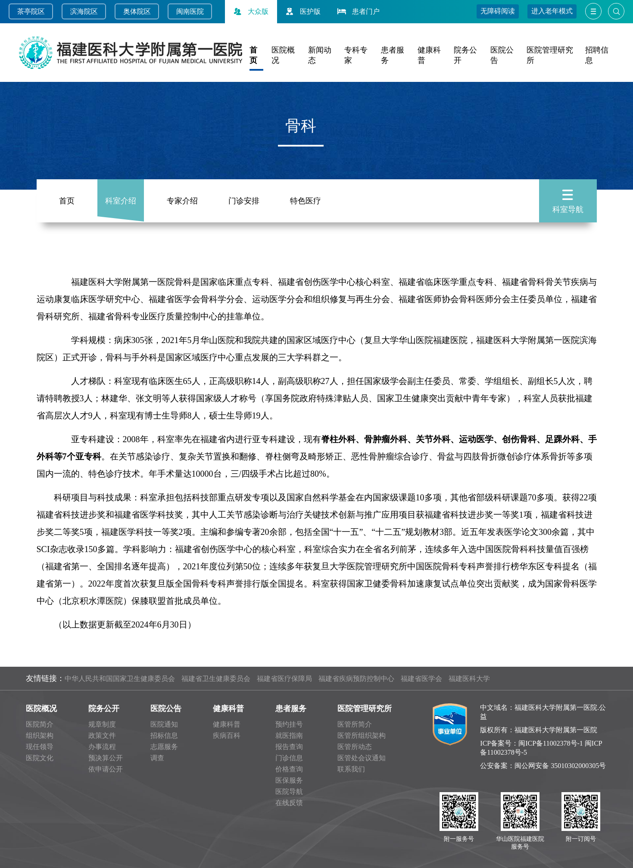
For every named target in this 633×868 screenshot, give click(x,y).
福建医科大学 (469, 678)
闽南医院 (190, 11)
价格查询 (289, 769)
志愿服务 (164, 746)
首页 (67, 201)
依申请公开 (105, 769)
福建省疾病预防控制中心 (356, 678)
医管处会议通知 (361, 758)
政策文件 (102, 735)
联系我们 (351, 769)
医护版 (302, 11)
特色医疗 (305, 201)
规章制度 (102, 724)
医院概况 (41, 708)
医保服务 (289, 780)
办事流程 (102, 746)
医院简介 (39, 724)
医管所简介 (354, 724)
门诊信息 (289, 758)
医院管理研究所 (364, 708)
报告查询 (289, 746)
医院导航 (289, 791)
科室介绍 (120, 201)
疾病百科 (226, 735)
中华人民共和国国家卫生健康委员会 (120, 678)
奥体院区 (137, 11)
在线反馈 (289, 802)
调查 (157, 758)
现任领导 (39, 746)
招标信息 (164, 735)
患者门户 (358, 11)
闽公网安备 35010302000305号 (560, 765)
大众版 (249, 11)
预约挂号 (289, 724)
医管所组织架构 (361, 735)
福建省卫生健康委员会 (215, 678)
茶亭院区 (31, 11)
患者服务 (290, 708)
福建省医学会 (421, 678)
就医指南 (289, 735)
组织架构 (39, 735)
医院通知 (164, 724)
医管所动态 (354, 746)
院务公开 (103, 708)
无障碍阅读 (497, 11)
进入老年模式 (552, 11)
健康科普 (228, 708)
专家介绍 (182, 201)
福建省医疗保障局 (284, 678)
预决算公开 (105, 758)
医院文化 (39, 758)
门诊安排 (243, 201)
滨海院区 (84, 11)
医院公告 (165, 708)
